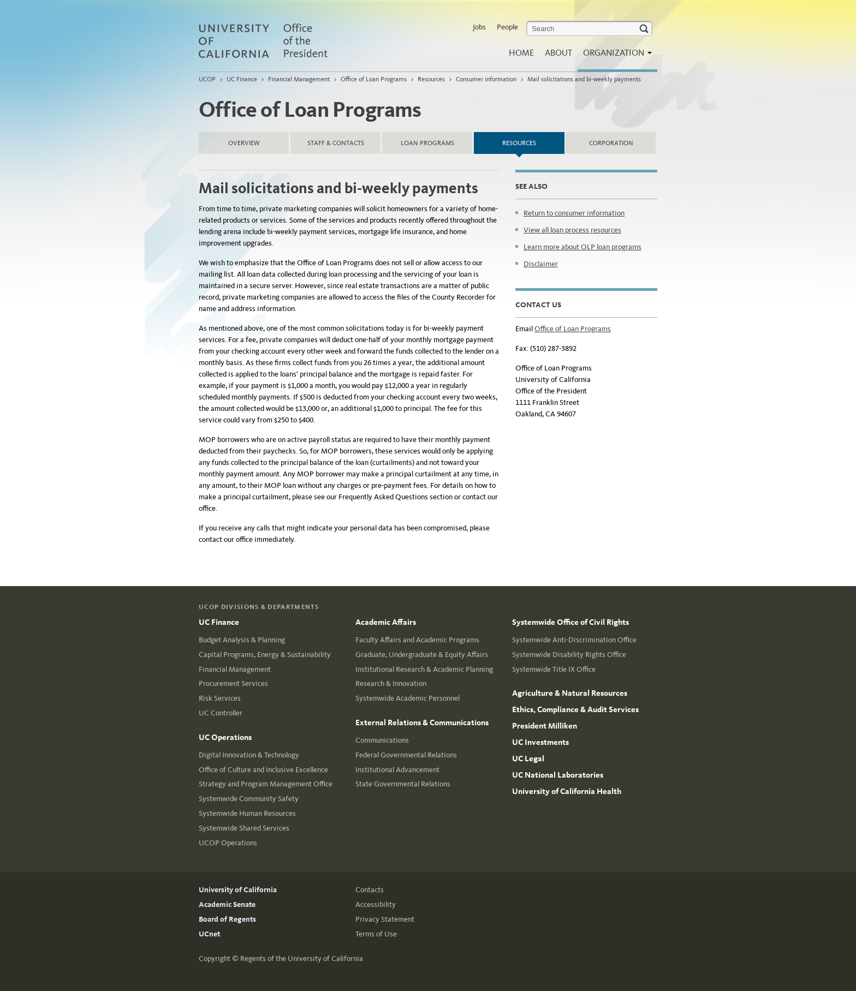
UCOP (207, 79)
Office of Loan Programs (374, 79)
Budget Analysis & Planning (242, 639)
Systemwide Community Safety (249, 798)
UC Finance (242, 79)
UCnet (209, 934)
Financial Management (299, 79)
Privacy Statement (384, 919)
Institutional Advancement (397, 769)
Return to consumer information (574, 213)
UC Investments (540, 742)
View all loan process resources (572, 230)
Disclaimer (541, 263)
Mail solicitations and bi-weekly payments (584, 79)
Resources (431, 79)
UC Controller (220, 713)
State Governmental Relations (402, 784)
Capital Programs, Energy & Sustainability (265, 654)
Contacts (369, 889)
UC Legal (528, 758)
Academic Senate (227, 904)
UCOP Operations (228, 842)
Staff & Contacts (335, 143)
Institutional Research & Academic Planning (424, 669)
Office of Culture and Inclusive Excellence (263, 769)
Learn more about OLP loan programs (582, 247)
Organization (615, 55)
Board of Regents (227, 919)
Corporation (611, 143)
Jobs (479, 27)
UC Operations (225, 737)
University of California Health (566, 791)
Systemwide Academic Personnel (407, 698)
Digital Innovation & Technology (249, 755)
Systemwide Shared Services (244, 828)
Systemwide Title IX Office (554, 669)
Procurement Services (233, 683)
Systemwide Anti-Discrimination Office (574, 639)
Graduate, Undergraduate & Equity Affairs (421, 654)
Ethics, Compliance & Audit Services (575, 709)
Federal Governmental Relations (406, 755)
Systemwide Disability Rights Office (569, 654)
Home (521, 52)
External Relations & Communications (422, 722)
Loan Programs (427, 143)
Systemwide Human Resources (247, 813)
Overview (244, 143)
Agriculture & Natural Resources (569, 693)
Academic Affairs (385, 622)
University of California (238, 889)
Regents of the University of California (301, 958)
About (558, 52)
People (507, 27)
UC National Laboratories (557, 775)
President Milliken (544, 726)
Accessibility (375, 904)
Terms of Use (376, 934)
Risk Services (220, 698)
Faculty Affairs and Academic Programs (417, 639)
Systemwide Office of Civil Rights (570, 622)
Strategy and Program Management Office (265, 784)
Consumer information (486, 79)
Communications (382, 740)
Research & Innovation (390, 683)
